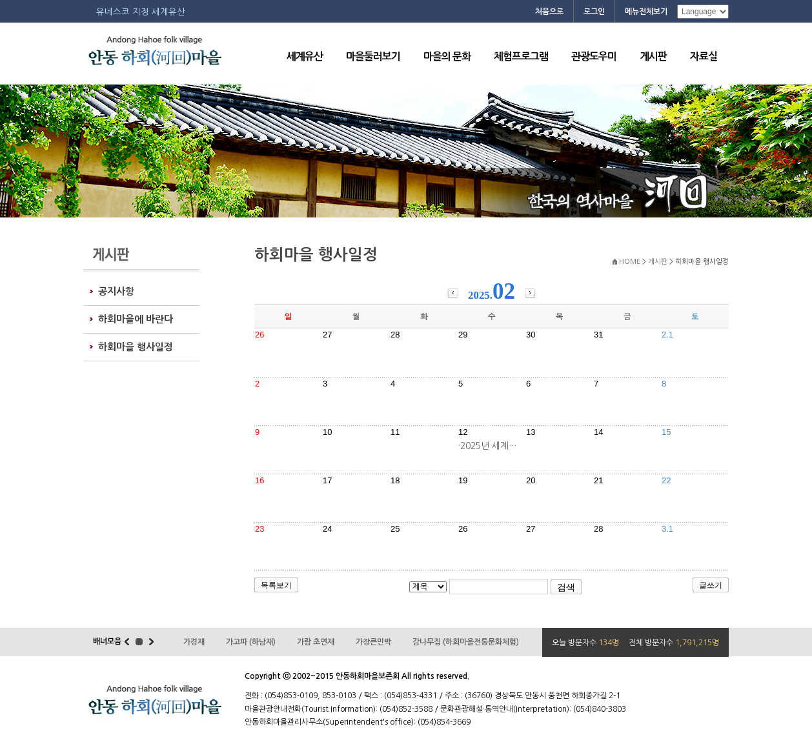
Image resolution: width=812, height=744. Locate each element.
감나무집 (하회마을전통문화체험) (465, 642)
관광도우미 (593, 56)
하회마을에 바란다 (135, 319)
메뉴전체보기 (646, 11)
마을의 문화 (447, 56)
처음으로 (549, 11)
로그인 (594, 11)
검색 (566, 587)
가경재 (194, 642)
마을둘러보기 (373, 56)
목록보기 (276, 585)
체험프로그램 (521, 56)
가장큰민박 (373, 642)
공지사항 (116, 291)
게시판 (653, 56)
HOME (629, 261)
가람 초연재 (315, 642)
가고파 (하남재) (251, 642)
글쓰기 (710, 585)
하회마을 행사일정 (135, 347)
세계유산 (305, 56)
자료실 (703, 56)
